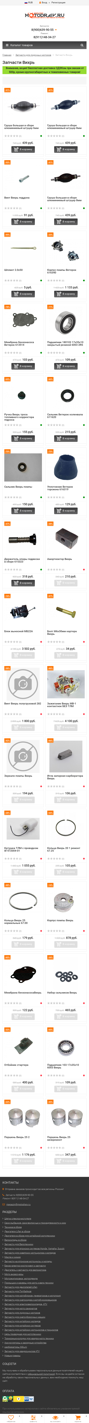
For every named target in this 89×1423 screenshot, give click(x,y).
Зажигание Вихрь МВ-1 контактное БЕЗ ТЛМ (61, 705)
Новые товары (12, 1355)
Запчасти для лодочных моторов (22, 1312)
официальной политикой (41, 1374)
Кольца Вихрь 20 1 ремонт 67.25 (63, 849)
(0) (12, 136)
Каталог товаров (19, 45)
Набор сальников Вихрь (62, 992)
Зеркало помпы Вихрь (18, 775)
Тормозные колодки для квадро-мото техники (29, 1338)
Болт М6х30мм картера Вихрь (62, 632)
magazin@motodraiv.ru (18, 1204)
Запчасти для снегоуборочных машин (24, 1317)
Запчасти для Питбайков (17, 1291)
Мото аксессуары (13, 1274)
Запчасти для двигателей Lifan (20, 1287)
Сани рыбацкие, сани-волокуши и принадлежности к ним (35, 1223)
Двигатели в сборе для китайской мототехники (29, 1235)
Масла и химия (12, 1257)
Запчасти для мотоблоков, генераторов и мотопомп (32, 1295)
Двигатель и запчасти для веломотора (25, 1270)
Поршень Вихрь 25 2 (17, 1137)
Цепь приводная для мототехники (22, 1334)
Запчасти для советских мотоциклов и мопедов (30, 1252)
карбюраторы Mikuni (15, 1347)
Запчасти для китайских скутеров (22, 1325)
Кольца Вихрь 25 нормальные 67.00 (16, 922)
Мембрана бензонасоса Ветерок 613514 (19, 343)
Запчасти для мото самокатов (20, 1308)
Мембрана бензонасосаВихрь (22, 992)
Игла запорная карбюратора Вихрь (65, 777)
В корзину (26, 149)
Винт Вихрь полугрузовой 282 (22, 703)
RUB (29, 2)
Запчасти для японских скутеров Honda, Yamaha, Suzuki (34, 1248)
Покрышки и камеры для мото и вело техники (28, 1282)
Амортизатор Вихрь (59, 559)
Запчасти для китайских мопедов (22, 1321)
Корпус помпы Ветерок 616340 (61, 271)
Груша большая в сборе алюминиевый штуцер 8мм (64, 127)
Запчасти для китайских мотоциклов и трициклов (31, 1330)
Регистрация (58, 2)
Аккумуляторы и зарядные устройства (25, 1342)
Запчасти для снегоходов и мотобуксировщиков (30, 1300)
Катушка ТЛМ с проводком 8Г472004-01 (21, 849)
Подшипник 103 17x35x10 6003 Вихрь (63, 1066)
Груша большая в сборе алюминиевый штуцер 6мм (21, 127)
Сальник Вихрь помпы (18, 486)
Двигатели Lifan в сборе (17, 1231)
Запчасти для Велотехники (18, 1244)
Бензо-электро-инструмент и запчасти (25, 1265)
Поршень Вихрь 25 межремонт (58, 1138)
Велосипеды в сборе (15, 1240)
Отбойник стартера (16, 1064)
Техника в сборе (13, 1227)
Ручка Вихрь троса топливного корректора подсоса (19, 417)
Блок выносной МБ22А (18, 631)
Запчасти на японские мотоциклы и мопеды (28, 1261)
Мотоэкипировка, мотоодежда (21, 1278)
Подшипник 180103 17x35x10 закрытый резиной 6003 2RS (65, 343)
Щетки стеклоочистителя (17, 1218)
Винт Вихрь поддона (17, 197)
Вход (43, 2)
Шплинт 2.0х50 (13, 269)
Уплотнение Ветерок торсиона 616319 (60, 488)
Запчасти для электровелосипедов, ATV (25, 1304)
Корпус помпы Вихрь (60, 920)
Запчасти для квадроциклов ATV (22, 1351)
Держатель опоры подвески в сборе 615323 (22, 560)
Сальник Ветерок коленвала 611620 (65, 416)
